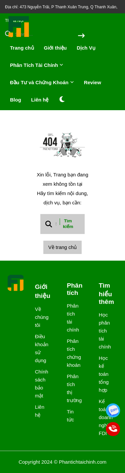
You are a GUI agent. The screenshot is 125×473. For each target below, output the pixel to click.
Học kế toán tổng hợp (103, 374)
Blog (15, 100)
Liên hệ (39, 100)
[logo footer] (16, 283)
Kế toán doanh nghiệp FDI (103, 417)
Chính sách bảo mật (40, 383)
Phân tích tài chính (71, 318)
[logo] (19, 36)
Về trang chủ (62, 247)
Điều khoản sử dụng (40, 348)
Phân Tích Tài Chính (36, 65)
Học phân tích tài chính (103, 331)
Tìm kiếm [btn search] (68, 223)
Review (92, 82)
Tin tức (70, 415)
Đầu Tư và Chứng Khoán (42, 82)
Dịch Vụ (86, 48)
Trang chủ (22, 48)
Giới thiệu (55, 48)
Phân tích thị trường (71, 388)
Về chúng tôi (40, 317)
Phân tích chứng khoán (71, 353)
